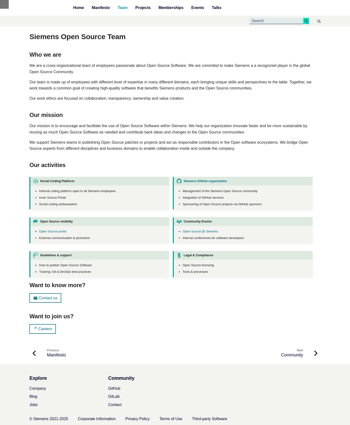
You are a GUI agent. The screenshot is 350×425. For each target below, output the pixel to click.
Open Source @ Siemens (200, 231)
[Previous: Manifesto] (49, 353)
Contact (115, 405)
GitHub (114, 388)
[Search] (276, 21)
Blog (33, 396)
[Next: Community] (299, 353)
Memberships (171, 8)
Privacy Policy (137, 419)
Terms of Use (170, 419)
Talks (216, 8)
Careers (42, 328)
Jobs (33, 405)
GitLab (114, 396)
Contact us (45, 298)
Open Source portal (52, 231)
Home (78, 8)
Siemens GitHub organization (205, 181)
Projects (143, 8)
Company (37, 388)
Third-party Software (209, 419)
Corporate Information (97, 419)
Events (197, 8)
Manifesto (101, 8)
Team (123, 8)
